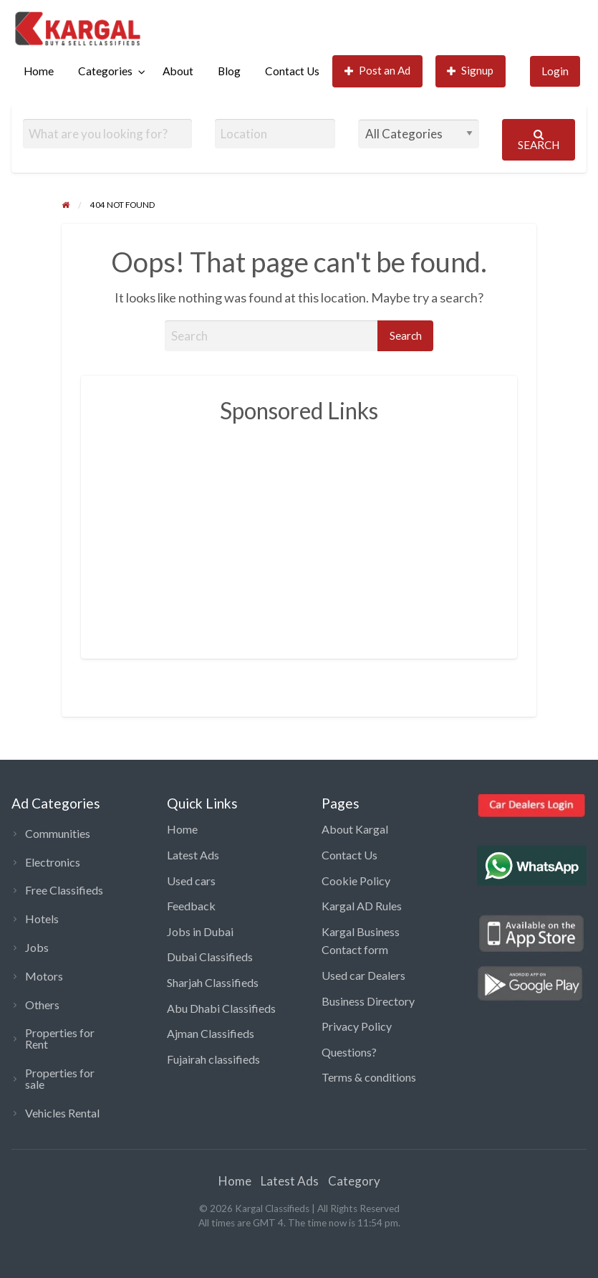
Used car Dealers (363, 975)
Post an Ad (377, 70)
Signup (470, 70)
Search (538, 140)
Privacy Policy (357, 1026)
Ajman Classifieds (210, 1033)
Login (555, 71)
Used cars (191, 880)
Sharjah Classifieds (213, 982)
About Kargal (355, 829)
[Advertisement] (349, 533)
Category (354, 1180)
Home (39, 71)
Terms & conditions (369, 1077)
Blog (229, 71)
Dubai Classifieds (210, 956)
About (178, 71)
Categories (105, 71)
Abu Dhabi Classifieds (221, 1008)
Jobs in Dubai (200, 931)
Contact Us (292, 71)
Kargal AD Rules (362, 905)
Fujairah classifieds (213, 1059)
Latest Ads (193, 855)
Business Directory (368, 1001)
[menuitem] (38, 71)
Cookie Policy (356, 880)
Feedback (191, 905)
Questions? (349, 1052)
